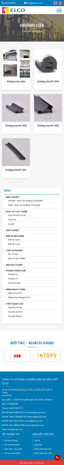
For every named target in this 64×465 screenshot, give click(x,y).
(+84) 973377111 (16, 408)
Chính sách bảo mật (42, 449)
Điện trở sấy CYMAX (16, 258)
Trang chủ (26, 31)
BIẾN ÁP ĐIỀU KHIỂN (15, 236)
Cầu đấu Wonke (15, 316)
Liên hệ (37, 440)
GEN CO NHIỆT (12, 230)
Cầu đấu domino (15, 312)
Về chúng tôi (10, 434)
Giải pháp (38, 445)
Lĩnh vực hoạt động (12, 453)
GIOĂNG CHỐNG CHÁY (16, 271)
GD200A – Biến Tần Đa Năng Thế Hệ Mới (25, 201)
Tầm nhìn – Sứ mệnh (13, 449)
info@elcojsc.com (15, 429)
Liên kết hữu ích (43, 434)
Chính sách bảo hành (43, 453)
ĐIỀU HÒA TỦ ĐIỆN (14, 265)
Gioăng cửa (13, 274)
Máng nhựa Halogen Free (19, 297)
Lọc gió (11, 224)
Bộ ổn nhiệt (13, 254)
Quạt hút (12, 219)
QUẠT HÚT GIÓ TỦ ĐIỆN (16, 211)
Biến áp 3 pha (14, 240)
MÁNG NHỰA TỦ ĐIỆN (15, 289)
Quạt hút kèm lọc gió (17, 215)
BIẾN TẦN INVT (13, 197)
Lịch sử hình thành (12, 445)
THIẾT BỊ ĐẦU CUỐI (14, 304)
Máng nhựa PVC (15, 293)
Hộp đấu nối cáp (15, 307)
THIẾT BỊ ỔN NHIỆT (14, 250)
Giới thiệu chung (11, 440)
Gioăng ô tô (13, 279)
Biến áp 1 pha (14, 244)
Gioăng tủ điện (14, 283)
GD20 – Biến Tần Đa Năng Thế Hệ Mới (24, 205)
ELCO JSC (40, 463)
